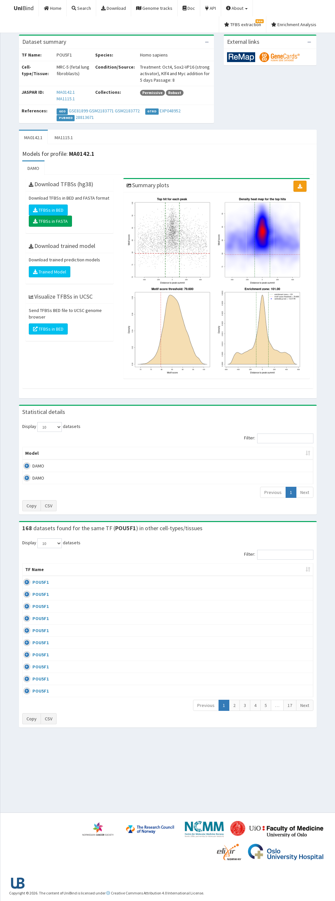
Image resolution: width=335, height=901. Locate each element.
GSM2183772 (127, 111)
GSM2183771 (101, 111)
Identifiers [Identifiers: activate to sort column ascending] (262, 576)
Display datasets (51, 427)
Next (304, 492)
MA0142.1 (66, 92)
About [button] (237, 8)
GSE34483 (260, 739)
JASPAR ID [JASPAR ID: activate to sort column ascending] (294, 572)
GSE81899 (78, 111)
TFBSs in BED (48, 210)
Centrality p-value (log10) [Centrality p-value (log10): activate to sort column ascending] (274, 453)
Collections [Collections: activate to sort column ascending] (194, 576)
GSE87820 (260, 682)
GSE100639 (261, 589)
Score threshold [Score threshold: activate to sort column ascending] (215, 453)
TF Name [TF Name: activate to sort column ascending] (31, 572)
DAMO (33, 168)
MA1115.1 (66, 99)
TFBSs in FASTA (50, 221)
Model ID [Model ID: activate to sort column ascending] (98, 453)
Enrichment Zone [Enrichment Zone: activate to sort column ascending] (139, 453)
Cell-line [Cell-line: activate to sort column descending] (59, 576)
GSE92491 (260, 645)
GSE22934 (260, 720)
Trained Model (49, 272)
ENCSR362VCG (264, 626)
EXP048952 (170, 111)
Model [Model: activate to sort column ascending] (32, 453)
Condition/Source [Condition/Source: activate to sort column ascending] (120, 576)
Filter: (278, 438)
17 (290, 779)
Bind (24, 8)
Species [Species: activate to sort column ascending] (228, 576)
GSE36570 (260, 663)
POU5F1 (33, 589)
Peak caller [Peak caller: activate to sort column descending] (64, 453)
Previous (273, 492)
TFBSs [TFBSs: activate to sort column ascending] (178, 453)
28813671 (85, 117)
